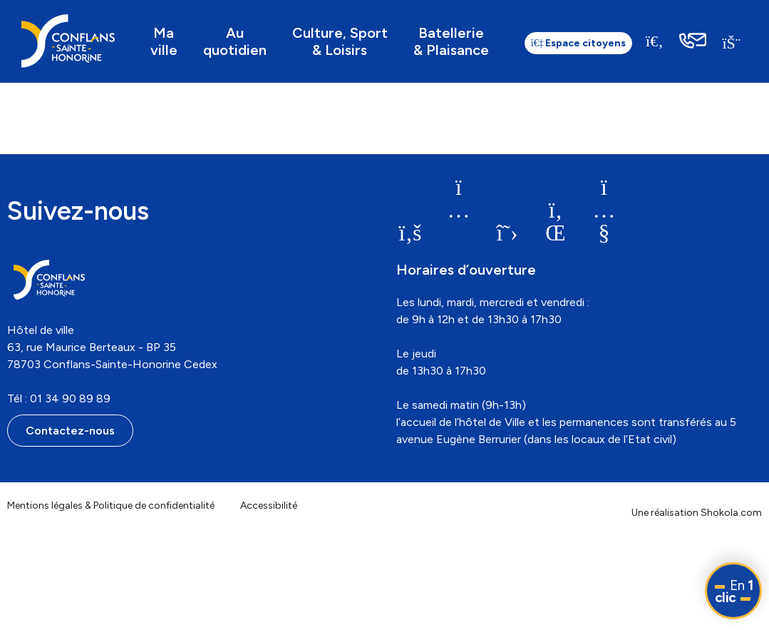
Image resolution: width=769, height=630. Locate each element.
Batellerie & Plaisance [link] (451, 41)
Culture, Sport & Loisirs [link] (340, 41)
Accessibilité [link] (268, 505)
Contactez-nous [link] (70, 430)
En (734, 591)
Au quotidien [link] (235, 41)
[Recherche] (655, 41)
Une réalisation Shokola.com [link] (696, 513)
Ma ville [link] (163, 41)
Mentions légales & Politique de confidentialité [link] (111, 505)
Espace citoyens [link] (578, 43)
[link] (68, 41)
